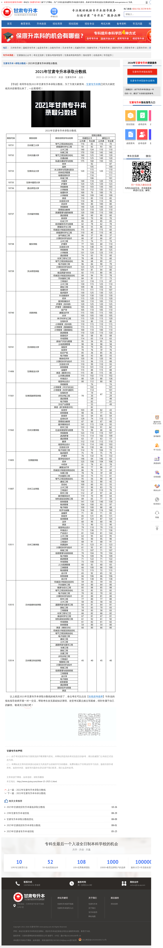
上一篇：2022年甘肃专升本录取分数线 (26, 789)
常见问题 (137, 23)
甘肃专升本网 (93, 84)
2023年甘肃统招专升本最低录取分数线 (26, 807)
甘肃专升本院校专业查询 (142, 80)
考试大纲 (105, 23)
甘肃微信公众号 (24, 55)
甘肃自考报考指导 (54, 55)
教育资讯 (25, 23)
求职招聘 (114, 904)
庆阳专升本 (129, 47)
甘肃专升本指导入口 (65, 908)
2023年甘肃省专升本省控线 (20, 831)
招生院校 (73, 23)
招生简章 (57, 23)
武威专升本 (80, 47)
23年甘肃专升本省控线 (18, 813)
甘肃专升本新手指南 (65, 904)
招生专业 (89, 23)
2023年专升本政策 (148, 9)
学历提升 (108, 55)
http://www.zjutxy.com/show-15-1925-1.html (37, 781)
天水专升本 (67, 47)
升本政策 (41, 23)
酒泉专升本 (117, 47)
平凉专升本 (104, 47)
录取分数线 (20, 63)
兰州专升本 (16, 47)
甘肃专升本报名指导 (142, 71)
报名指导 (87, 55)
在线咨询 (97, 55)
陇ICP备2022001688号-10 (71, 936)
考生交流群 (38, 55)
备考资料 (121, 23)
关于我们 (92, 908)
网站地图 (92, 916)
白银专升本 (55, 47)
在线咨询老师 (96, 696)
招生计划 (136, 9)
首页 (9, 23)
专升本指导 (92, 912)
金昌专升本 (42, 47)
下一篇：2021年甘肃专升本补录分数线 (26, 793)
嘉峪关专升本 (29, 47)
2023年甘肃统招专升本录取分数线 (23, 825)
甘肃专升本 (8, 63)
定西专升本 (142, 47)
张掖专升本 (92, 47)
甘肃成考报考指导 (72, 55)
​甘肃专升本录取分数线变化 (20, 819)
